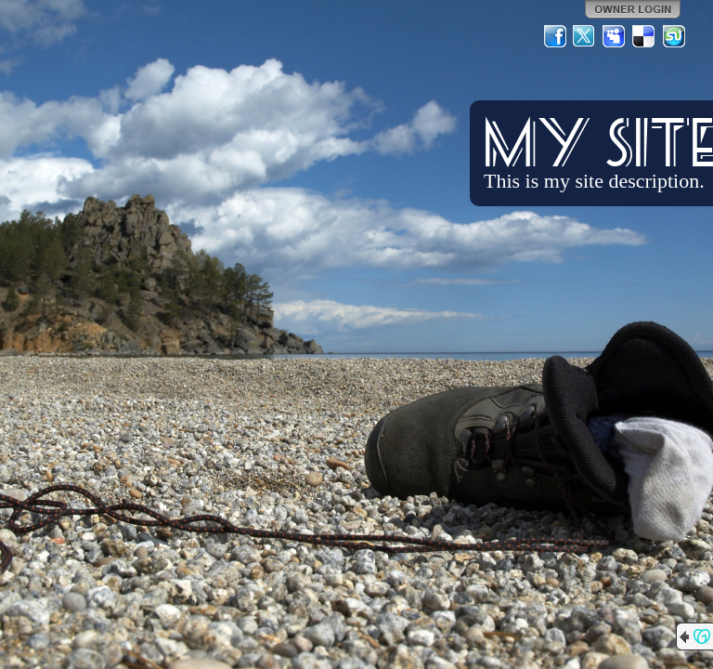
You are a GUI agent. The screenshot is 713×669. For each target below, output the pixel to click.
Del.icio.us (644, 36)
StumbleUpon (674, 36)
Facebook (555, 36)
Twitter (585, 36)
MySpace (615, 36)
